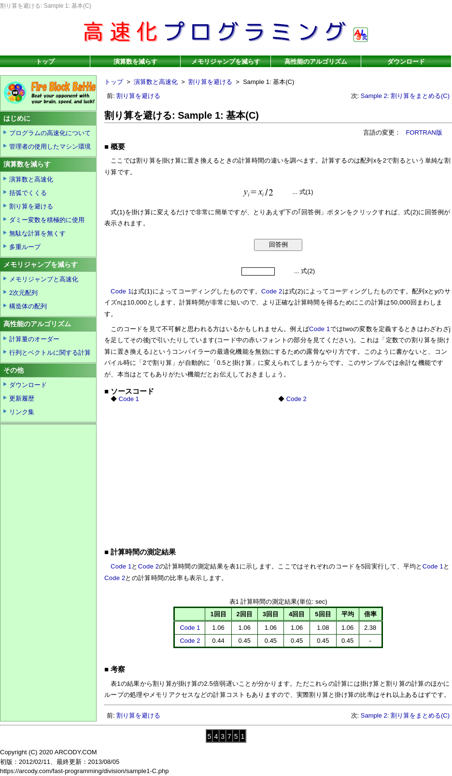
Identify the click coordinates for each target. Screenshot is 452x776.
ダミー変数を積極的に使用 (47, 219)
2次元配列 (23, 292)
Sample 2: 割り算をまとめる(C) (405, 95)
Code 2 (271, 291)
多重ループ (25, 246)
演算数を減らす (135, 61)
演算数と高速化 (156, 81)
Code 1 (121, 291)
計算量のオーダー (34, 339)
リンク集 (21, 412)
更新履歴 (21, 398)
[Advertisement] (237, 470)
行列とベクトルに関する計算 (50, 352)
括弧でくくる (28, 192)
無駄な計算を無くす (37, 233)
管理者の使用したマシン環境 (50, 146)
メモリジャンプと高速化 (43, 279)
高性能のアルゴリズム (315, 61)
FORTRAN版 (424, 132)
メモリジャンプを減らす (225, 61)
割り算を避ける (210, 81)
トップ (45, 61)
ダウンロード (406, 61)
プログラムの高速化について (50, 133)
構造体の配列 (28, 306)
